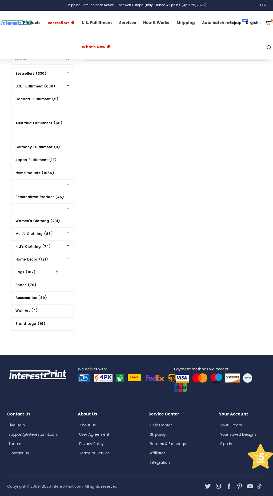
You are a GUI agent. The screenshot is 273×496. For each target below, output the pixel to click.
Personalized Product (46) (39, 197)
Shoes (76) (26, 285)
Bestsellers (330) (31, 73)
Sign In (226, 444)
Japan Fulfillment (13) (36, 160)
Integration (160, 462)
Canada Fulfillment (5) (37, 99)
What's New (96, 47)
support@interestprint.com (33, 434)
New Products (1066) (34, 173)
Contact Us (19, 453)
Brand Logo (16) (30, 323)
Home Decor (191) (31, 259)
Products (32, 23)
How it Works (156, 23)
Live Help (17, 425)
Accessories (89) (31, 298)
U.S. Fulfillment (97, 23)
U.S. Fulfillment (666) (35, 86)
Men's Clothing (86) (34, 234)
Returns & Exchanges (169, 444)
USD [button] (265, 5)
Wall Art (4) (26, 310)
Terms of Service (94, 453)
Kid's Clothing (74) (33, 246)
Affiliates (158, 453)
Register (253, 23)
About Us (87, 425)
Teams (15, 444)
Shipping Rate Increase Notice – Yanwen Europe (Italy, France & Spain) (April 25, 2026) (136, 5)
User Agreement (94, 434)
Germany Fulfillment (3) (37, 147)
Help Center (161, 425)
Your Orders (231, 425)
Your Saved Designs (238, 434)
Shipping (185, 23)
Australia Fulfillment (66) (39, 123)
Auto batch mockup (225, 22)
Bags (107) (25, 272)
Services (127, 23)
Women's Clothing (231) (37, 221)
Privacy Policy (91, 444)
